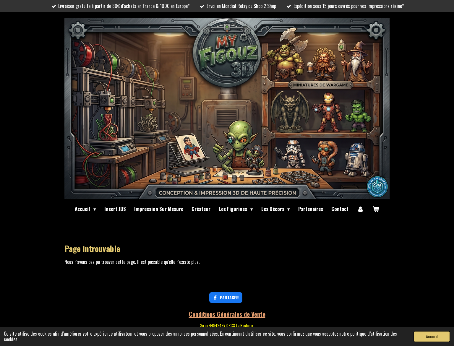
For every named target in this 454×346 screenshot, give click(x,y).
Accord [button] (432, 336)
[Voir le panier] (375, 209)
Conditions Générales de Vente (227, 314)
